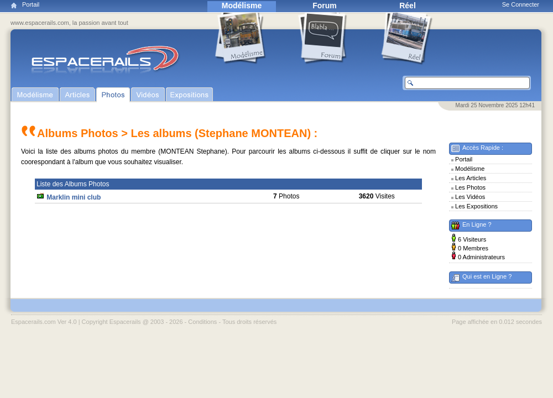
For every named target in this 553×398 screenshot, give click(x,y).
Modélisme (242, 5)
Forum (324, 5)
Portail (30, 4)
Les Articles (470, 178)
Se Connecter (520, 4)
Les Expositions (476, 206)
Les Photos (470, 187)
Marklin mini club (73, 197)
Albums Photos (77, 133)
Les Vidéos (470, 196)
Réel (407, 5)
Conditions (202, 321)
